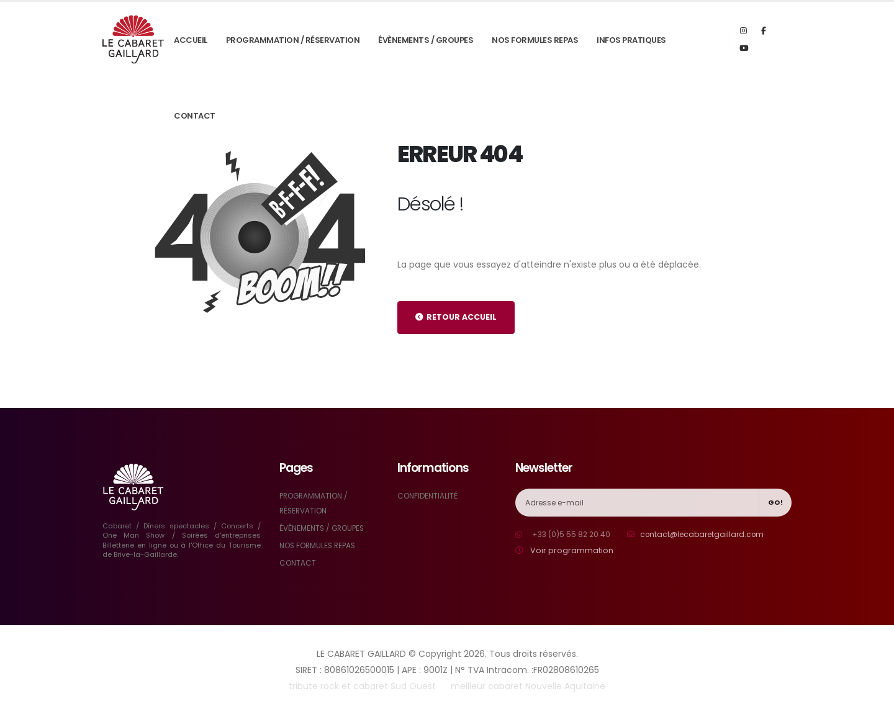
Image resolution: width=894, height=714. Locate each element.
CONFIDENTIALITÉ (429, 495)
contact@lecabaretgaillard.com (708, 534)
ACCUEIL (190, 40)
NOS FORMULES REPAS (535, 40)
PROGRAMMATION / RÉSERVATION (293, 40)
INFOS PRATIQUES (631, 40)
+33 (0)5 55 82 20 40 (572, 534)
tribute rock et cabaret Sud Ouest (362, 686)
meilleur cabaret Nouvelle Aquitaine (528, 686)
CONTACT (194, 116)
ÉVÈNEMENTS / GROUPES (425, 40)
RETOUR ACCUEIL (456, 317)
